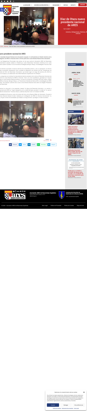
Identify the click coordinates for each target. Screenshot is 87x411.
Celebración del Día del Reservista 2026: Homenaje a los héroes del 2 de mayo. (77, 110)
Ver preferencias (78, 405)
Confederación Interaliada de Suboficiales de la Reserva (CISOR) (74, 193)
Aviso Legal (76, 408)
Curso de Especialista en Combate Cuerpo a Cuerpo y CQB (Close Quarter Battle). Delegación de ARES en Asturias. (77, 99)
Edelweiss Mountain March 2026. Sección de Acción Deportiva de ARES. (75, 139)
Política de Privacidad (56, 205)
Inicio (1, 46)
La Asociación (27, 5)
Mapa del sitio (80, 205)
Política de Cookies (57, 408)
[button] (2, 10)
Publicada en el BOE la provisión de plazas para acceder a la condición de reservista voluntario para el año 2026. (75, 152)
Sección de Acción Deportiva (42, 5)
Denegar (66, 405)
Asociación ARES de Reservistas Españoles (43, 193)
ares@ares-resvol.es (82, 1)
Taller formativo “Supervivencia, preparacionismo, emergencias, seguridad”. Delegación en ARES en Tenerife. (75, 126)
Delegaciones (57, 5)
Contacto (73, 5)
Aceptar (53, 405)
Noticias (66, 5)
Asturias (82, 32)
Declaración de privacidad (67, 408)
